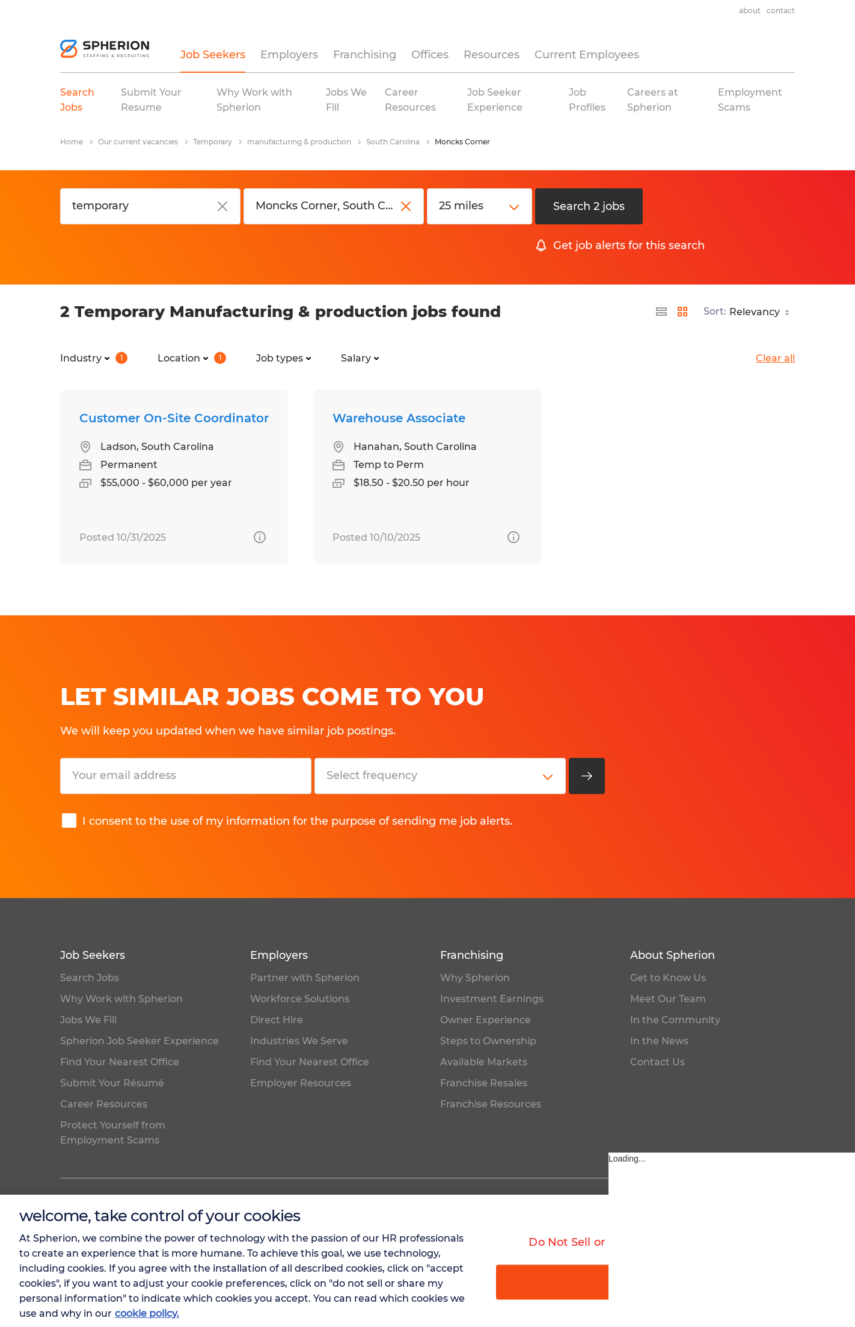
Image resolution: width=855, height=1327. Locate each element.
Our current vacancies (138, 141)
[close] (222, 206)
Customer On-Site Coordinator (174, 418)
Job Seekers (212, 54)
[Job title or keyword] (150, 206)
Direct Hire (276, 1020)
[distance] (479, 206)
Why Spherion (475, 978)
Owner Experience (485, 1020)
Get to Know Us (668, 978)
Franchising (364, 54)
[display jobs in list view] (661, 312)
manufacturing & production (299, 141)
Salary (360, 358)
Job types (283, 358)
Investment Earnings (492, 999)
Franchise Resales (483, 1083)
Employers (289, 54)
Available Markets (483, 1062)
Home (71, 141)
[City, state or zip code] (334, 206)
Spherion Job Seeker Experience (139, 1041)
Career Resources (103, 1104)
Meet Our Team (668, 999)
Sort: (714, 311)
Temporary (212, 141)
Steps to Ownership (488, 1041)
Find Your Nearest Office (119, 1062)
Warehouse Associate (398, 418)
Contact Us (657, 1062)
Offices (430, 54)
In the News (659, 1041)
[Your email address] (185, 776)
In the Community (675, 1020)
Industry (93, 358)
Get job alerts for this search (629, 245)
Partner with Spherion (305, 978)
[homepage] (105, 49)
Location (192, 358)
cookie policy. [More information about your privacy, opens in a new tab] (147, 1313)
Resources (491, 54)
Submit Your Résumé (112, 1083)
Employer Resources (300, 1083)
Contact (781, 10)
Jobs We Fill (88, 1020)
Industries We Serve (299, 1041)
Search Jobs (89, 978)
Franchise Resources (490, 1104)
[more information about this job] (260, 537)
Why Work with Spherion (121, 999)
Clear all (775, 358)
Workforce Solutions (299, 999)
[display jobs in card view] (682, 312)
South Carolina (393, 141)
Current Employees (587, 54)
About (750, 10)
